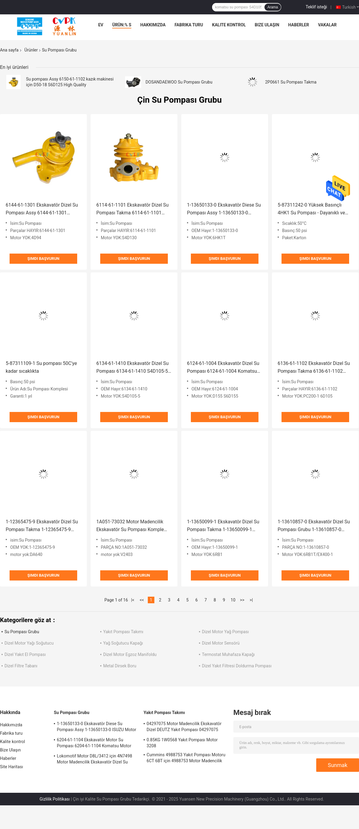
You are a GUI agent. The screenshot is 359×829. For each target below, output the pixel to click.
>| (251, 600)
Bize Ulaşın (267, 24)
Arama (272, 7)
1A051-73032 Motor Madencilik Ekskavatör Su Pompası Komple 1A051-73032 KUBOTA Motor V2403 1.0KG (130, 526)
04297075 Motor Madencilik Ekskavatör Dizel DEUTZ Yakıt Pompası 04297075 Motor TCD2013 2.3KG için (184, 727)
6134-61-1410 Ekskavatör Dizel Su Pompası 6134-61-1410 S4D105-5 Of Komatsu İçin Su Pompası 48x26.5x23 (132, 367)
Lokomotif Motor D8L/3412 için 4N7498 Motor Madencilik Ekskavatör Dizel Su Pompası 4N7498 (94, 760)
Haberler (298, 24)
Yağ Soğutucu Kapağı (123, 643)
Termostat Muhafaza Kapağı (228, 654)
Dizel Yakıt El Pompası (25, 654)
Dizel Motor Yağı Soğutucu (29, 643)
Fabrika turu (188, 24)
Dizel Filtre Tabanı (20, 665)
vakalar (327, 24)
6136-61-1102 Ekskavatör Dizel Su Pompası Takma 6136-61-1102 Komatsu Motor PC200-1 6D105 (314, 367)
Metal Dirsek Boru (119, 665)
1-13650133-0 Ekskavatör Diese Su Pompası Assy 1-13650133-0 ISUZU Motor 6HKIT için (224, 209)
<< (142, 600)
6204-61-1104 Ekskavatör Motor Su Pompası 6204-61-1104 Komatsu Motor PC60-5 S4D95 (94, 743)
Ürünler (31, 50)
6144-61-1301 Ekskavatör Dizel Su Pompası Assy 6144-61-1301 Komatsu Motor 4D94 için (42, 209)
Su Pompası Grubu (21, 631)
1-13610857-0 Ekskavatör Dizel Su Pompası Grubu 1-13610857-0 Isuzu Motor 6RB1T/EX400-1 (314, 526)
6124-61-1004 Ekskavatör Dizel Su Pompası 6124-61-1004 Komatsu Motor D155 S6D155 (223, 367)
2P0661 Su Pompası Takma (291, 82)
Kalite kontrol (229, 24)
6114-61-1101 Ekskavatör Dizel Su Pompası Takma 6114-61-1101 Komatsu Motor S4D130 (132, 209)
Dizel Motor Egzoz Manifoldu (129, 654)
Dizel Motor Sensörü (221, 643)
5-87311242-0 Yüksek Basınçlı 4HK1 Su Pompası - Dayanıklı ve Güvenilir (311, 209)
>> (242, 600)
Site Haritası (11, 766)
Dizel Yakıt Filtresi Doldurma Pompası (237, 665)
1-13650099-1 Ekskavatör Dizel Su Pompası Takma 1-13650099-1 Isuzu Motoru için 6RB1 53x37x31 (223, 526)
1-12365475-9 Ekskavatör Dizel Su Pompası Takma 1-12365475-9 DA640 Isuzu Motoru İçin (42, 526)
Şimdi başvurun (44, 258)
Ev (100, 24)
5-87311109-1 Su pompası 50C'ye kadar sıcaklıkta (41, 367)
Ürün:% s (121, 24)
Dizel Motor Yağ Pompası (225, 631)
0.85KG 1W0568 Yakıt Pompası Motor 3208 (182, 742)
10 (233, 600)
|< (132, 600)
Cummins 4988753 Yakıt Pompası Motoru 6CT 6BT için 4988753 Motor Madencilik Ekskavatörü (186, 758)
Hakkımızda (153, 24)
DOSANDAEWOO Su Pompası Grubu (179, 82)
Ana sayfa (9, 50)
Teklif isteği (316, 6)
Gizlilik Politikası (54, 799)
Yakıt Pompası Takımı (123, 631)
